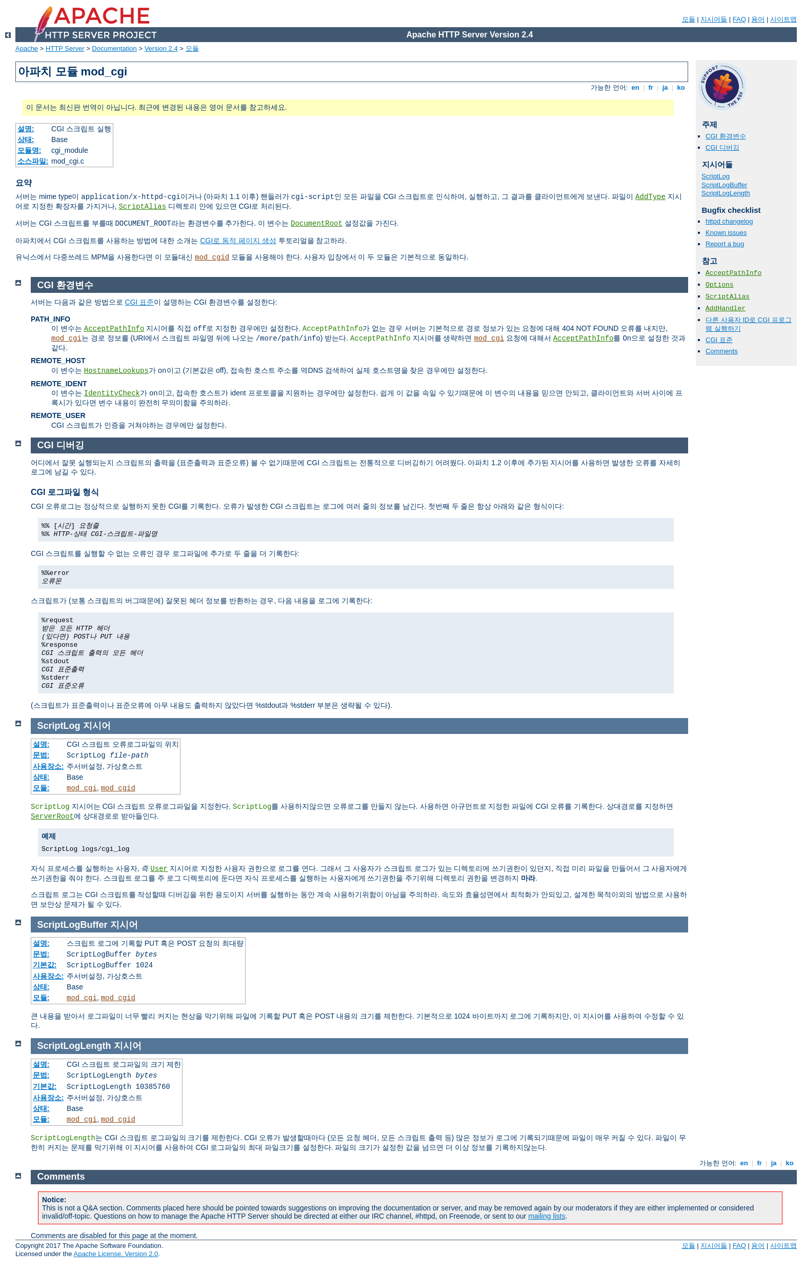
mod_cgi (66, 338)
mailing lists (546, 1216)
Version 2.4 (161, 48)
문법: (41, 755)
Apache (26, 48)
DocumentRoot (317, 224)
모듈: (41, 788)
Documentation (114, 48)
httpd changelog (729, 221)
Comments (722, 351)
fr (651, 87)
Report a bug (725, 244)
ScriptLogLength (725, 193)
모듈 (688, 19)
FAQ (739, 19)
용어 (758, 19)
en (635, 87)
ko (681, 87)
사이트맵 (783, 19)
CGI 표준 (719, 340)
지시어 (97, 726)
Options (720, 285)
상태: (25, 139)
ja (665, 87)
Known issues (726, 232)
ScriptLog (715, 176)
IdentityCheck (112, 393)
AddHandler (726, 308)
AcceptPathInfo (733, 273)
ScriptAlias (142, 207)
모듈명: (29, 150)
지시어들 (713, 19)
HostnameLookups (116, 371)
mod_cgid (212, 257)
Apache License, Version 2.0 (115, 1254)
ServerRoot (52, 816)
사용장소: (48, 766)
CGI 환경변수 (726, 136)
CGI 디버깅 (722, 147)
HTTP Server (65, 48)
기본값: (45, 965)
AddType (650, 197)
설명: (25, 129)
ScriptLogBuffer (724, 185)
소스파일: (33, 161)
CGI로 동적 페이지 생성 (238, 240)
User (159, 869)
